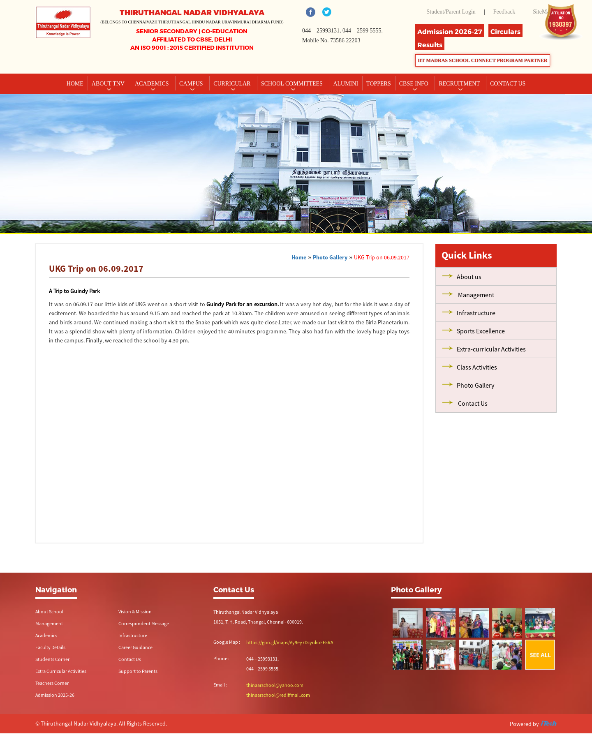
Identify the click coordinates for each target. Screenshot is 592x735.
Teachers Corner (52, 683)
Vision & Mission (135, 611)
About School (49, 611)
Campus (191, 84)
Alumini (345, 84)
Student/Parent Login (450, 12)
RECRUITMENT (460, 84)
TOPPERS (378, 84)
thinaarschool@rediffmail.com (278, 695)
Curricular (232, 84)
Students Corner (52, 659)
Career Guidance (135, 647)
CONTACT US (507, 84)
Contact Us (129, 659)
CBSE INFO (414, 84)
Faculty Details (50, 647)
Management (49, 623)
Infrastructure (132, 635)
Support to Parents (137, 671)
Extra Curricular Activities (60, 671)
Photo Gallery (330, 257)
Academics (152, 84)
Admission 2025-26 (54, 695)
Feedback (504, 12)
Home (75, 84)
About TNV (109, 84)
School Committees (292, 84)
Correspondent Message (143, 623)
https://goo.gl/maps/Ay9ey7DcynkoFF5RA (289, 642)
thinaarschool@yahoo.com (274, 685)
